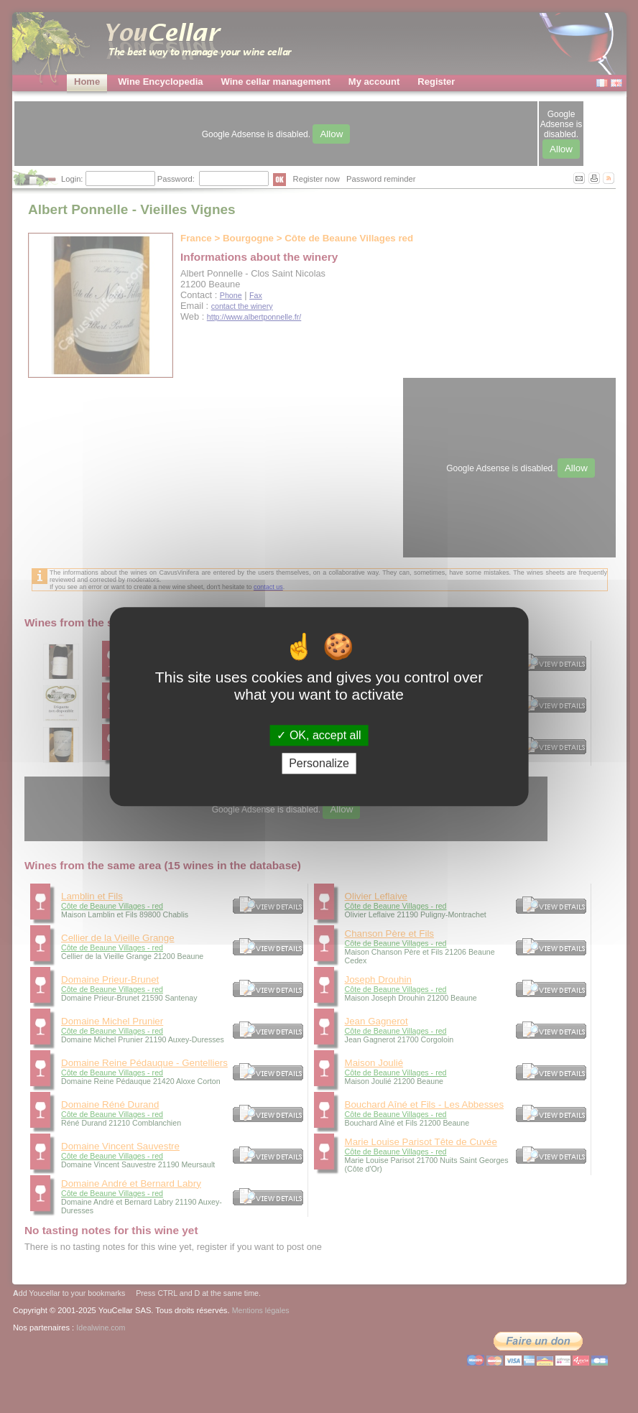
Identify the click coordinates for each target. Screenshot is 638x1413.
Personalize (319, 763)
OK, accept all (319, 735)
